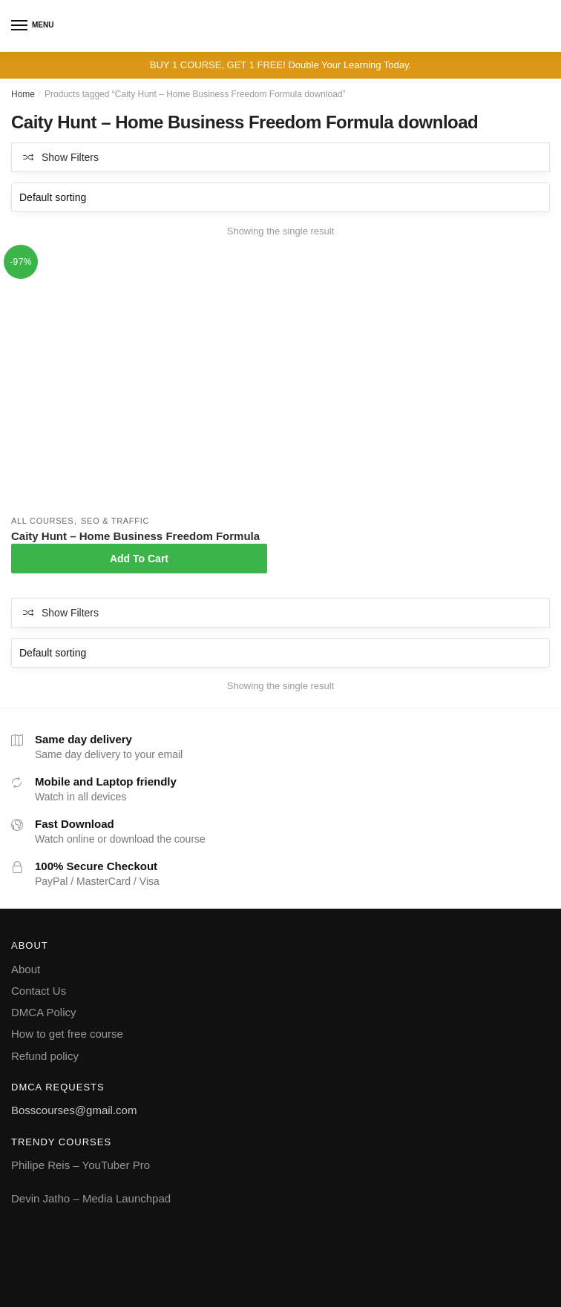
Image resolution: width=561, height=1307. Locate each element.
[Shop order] (280, 197)
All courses (42, 520)
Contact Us (38, 990)
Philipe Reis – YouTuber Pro (80, 1165)
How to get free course (67, 1033)
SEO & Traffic (115, 520)
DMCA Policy (43, 1012)
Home (23, 94)
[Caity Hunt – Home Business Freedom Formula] (139, 380)
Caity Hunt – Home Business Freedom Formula (135, 536)
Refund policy (45, 1056)
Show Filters (70, 157)
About (25, 969)
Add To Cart (139, 558)
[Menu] (20, 26)
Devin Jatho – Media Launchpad (91, 1198)
